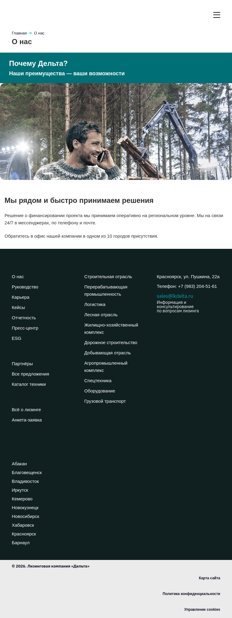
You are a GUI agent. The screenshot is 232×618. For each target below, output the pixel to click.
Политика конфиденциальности (191, 594)
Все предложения (30, 373)
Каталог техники (29, 384)
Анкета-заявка (27, 419)
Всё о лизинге (26, 409)
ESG (16, 338)
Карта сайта (209, 578)
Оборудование (99, 390)
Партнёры (22, 363)
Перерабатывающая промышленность (105, 290)
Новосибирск (25, 516)
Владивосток (25, 481)
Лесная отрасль (101, 314)
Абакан (19, 463)
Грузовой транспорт (105, 401)
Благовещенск (27, 472)
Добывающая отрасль (107, 352)
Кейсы (18, 307)
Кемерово (22, 498)
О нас (18, 276)
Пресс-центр (25, 327)
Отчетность (24, 317)
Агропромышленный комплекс (105, 366)
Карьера (20, 297)
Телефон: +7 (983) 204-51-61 (187, 286)
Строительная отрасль (108, 276)
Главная (19, 33)
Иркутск (20, 490)
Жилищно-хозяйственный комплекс (111, 328)
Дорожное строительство (110, 342)
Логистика (94, 304)
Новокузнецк (25, 507)
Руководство (25, 286)
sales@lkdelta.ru (188, 303)
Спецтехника (97, 380)
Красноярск (24, 533)
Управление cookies (202, 609)
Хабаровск (23, 525)
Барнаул (21, 542)
